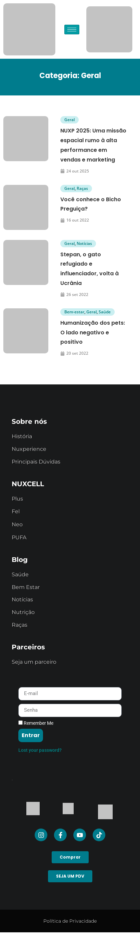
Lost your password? (40, 750)
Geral (69, 119)
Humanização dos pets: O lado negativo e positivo (92, 332)
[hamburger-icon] (71, 29)
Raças (82, 188)
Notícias (84, 243)
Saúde (105, 312)
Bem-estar (74, 312)
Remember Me (35, 723)
